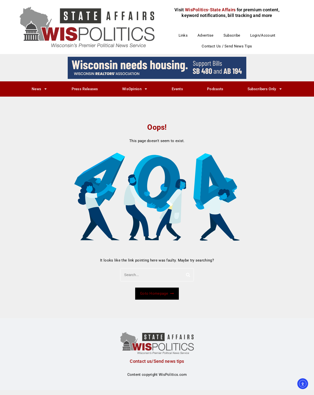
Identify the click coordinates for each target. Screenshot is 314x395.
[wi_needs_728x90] (157, 67)
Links (183, 35)
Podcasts (215, 89)
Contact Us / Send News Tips (227, 46)
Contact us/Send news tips (157, 361)
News (39, 89)
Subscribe (231, 35)
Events (177, 89)
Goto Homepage (157, 293)
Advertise (205, 35)
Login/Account (262, 35)
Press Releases (85, 89)
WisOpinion (135, 89)
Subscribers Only (265, 89)
